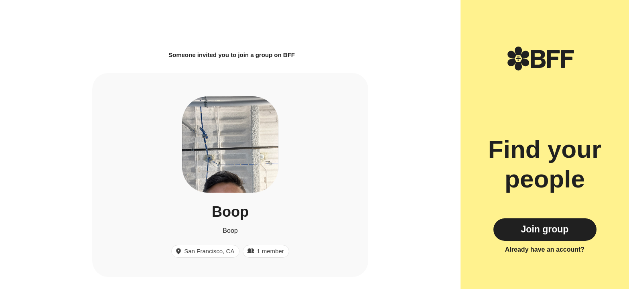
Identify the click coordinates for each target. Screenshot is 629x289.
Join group (545, 229)
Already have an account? (544, 249)
